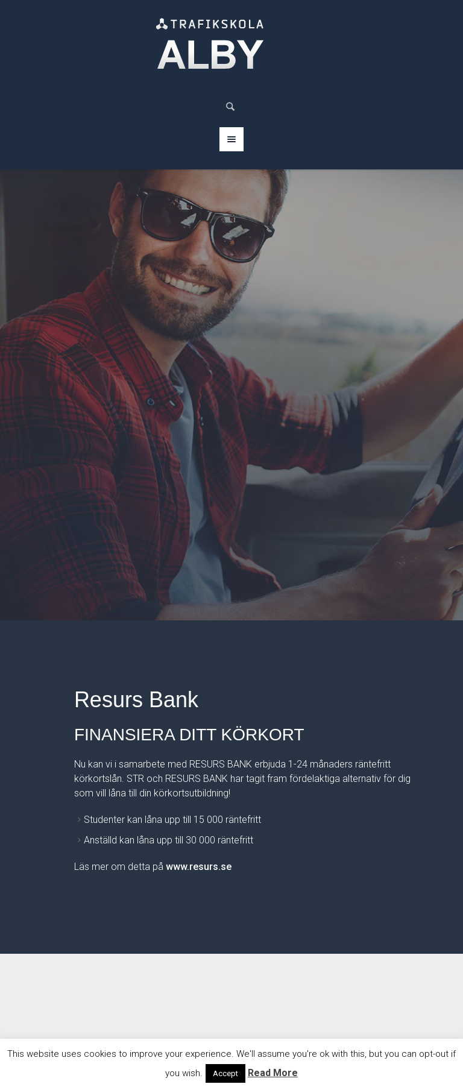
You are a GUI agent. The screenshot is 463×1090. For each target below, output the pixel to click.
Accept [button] (225, 1073)
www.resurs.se (199, 866)
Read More (273, 1073)
